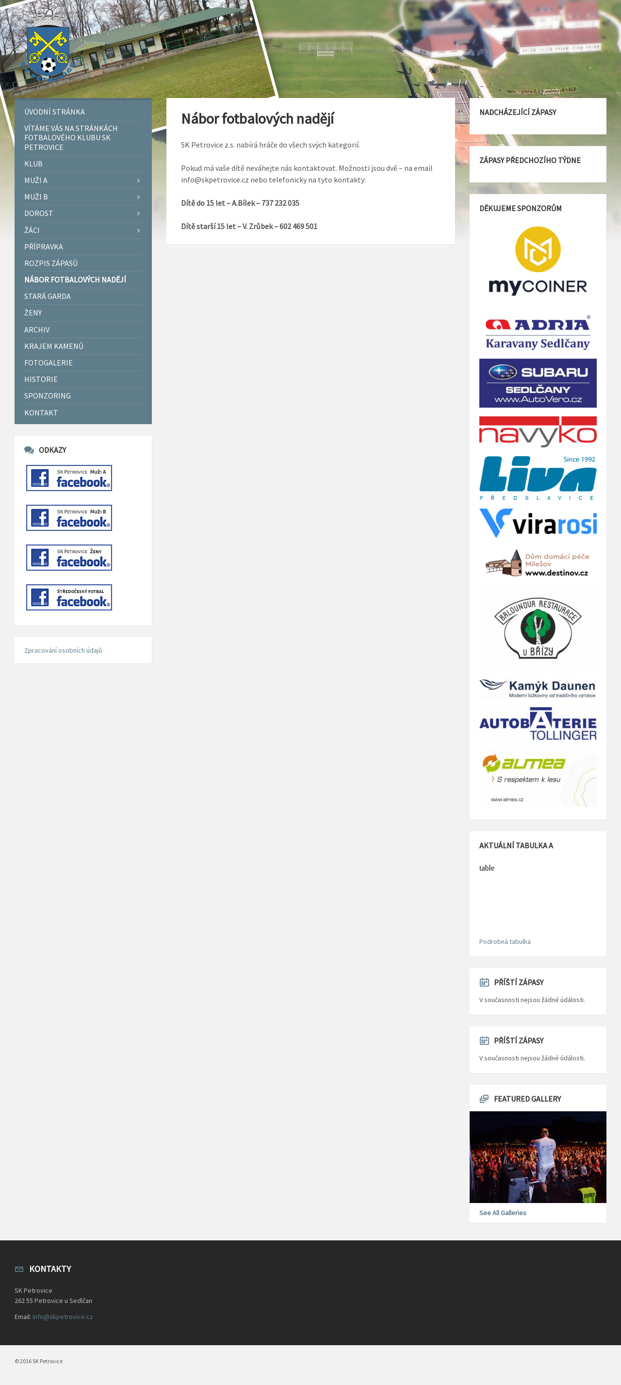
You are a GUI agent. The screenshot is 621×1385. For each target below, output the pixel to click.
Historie (41, 379)
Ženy (33, 312)
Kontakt (41, 412)
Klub (33, 163)
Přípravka (43, 246)
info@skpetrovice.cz (63, 1316)
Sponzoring (47, 395)
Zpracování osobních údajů (63, 650)
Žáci (32, 230)
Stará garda (47, 296)
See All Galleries (502, 1212)
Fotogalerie (48, 362)
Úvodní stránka (54, 111)
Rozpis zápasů (51, 263)
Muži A (36, 180)
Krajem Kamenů (53, 346)
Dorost (38, 213)
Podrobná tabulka (505, 941)
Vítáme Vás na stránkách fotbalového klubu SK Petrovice (71, 137)
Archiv (36, 329)
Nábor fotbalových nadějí (75, 279)
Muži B (36, 196)
